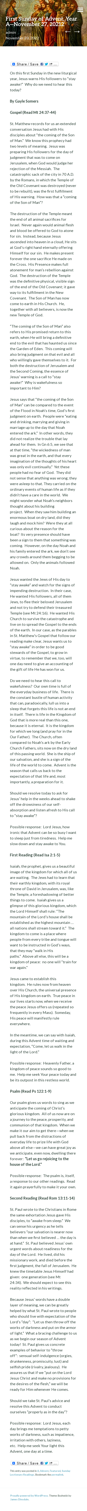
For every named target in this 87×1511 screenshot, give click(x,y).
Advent (44, 1470)
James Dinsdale (19, 1499)
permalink (57, 1474)
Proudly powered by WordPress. (29, 1495)
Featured (55, 1470)
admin (11, 32)
